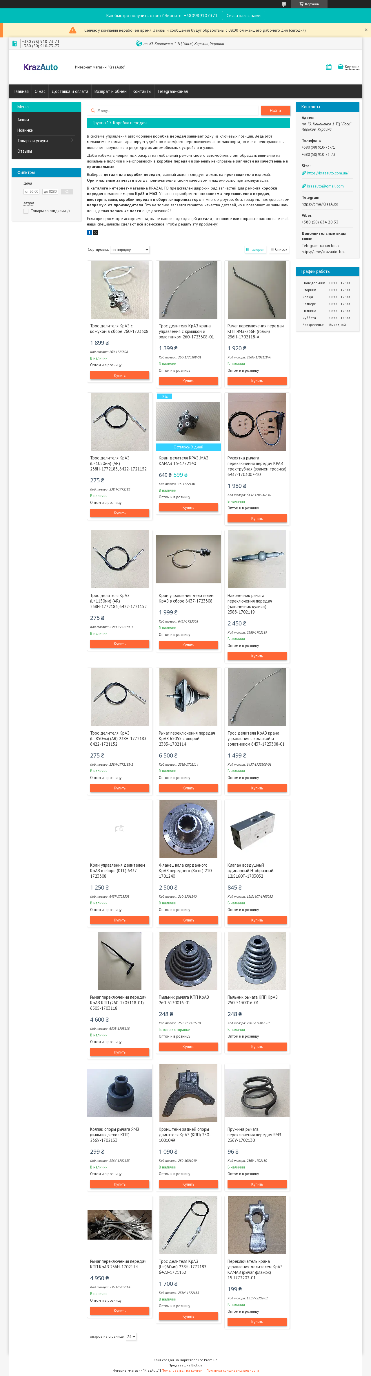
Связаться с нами (244, 15)
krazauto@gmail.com (325, 186)
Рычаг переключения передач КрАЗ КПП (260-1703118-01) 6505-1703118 (118, 1002)
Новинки (25, 130)
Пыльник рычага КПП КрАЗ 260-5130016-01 (184, 999)
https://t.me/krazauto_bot (323, 251)
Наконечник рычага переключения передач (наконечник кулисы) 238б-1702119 (250, 604)
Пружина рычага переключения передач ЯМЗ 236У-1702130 (254, 1134)
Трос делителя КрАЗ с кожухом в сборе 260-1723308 (119, 328)
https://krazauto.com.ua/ (327, 173)
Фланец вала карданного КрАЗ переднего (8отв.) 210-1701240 (186, 870)
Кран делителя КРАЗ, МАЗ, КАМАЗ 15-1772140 (184, 460)
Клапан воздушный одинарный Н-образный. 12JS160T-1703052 (251, 870)
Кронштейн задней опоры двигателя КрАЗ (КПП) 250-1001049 (185, 1134)
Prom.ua (210, 1360)
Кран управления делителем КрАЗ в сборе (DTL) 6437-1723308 (117, 870)
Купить (120, 375)
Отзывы (24, 151)
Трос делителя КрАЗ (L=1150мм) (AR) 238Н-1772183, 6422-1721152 (118, 601)
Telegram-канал (172, 91)
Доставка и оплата (70, 91)
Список (281, 249)
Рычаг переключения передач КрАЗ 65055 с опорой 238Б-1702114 (187, 738)
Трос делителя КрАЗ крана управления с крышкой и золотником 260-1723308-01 (186, 331)
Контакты (142, 91)
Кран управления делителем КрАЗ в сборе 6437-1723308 (186, 598)
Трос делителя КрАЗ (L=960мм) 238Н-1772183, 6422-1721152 (183, 1266)
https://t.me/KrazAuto (320, 204)
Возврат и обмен (110, 91)
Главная (21, 91)
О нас (40, 91)
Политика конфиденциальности (232, 1370)
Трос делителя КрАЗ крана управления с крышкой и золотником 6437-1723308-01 (256, 738)
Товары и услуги (32, 140)
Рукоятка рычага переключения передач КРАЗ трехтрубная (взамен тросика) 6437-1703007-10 (257, 466)
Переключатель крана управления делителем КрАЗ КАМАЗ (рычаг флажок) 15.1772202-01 (255, 1269)
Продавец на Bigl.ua (185, 1365)
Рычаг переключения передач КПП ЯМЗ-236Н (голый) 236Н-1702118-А (256, 331)
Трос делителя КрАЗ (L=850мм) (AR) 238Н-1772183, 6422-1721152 (118, 738)
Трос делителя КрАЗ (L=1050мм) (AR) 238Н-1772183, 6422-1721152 (118, 463)
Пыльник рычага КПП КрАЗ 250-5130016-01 (253, 999)
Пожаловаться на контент (183, 1370)
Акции (23, 119)
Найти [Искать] (275, 110)
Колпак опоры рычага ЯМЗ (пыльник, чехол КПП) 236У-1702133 (114, 1134)
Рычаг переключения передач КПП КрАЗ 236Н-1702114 (118, 1263)
